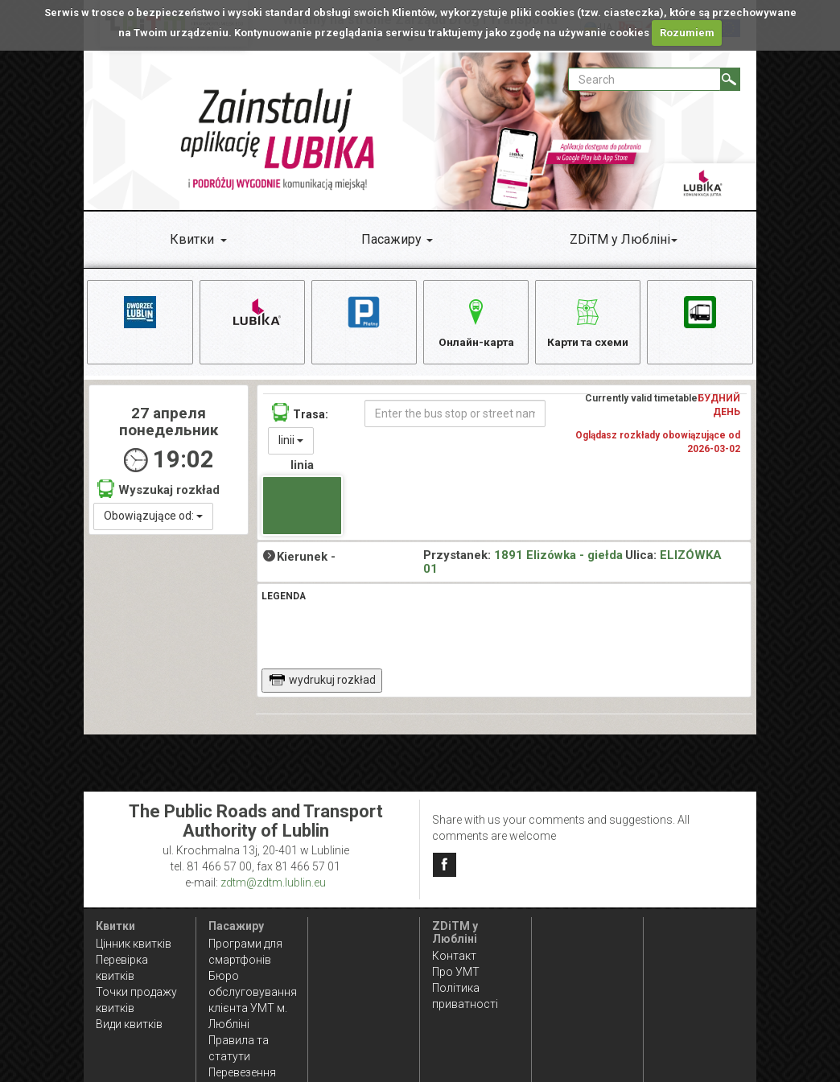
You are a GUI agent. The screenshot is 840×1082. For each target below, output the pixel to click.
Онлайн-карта (476, 320)
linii (290, 441)
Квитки (192, 239)
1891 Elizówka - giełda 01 (523, 564)
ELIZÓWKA (691, 557)
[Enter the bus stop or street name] (455, 415)
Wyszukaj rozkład (158, 490)
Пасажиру (391, 239)
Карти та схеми (588, 320)
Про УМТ (456, 971)
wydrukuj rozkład (322, 682)
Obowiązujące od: (153, 517)
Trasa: (300, 414)
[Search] (730, 79)
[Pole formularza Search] (644, 79)
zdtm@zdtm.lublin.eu (273, 882)
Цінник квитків (133, 943)
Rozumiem (687, 33)
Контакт (454, 955)
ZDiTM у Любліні (620, 239)
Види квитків (129, 1024)
